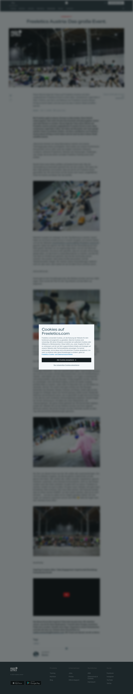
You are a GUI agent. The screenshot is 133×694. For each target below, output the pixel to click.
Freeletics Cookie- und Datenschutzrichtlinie (57, 354)
